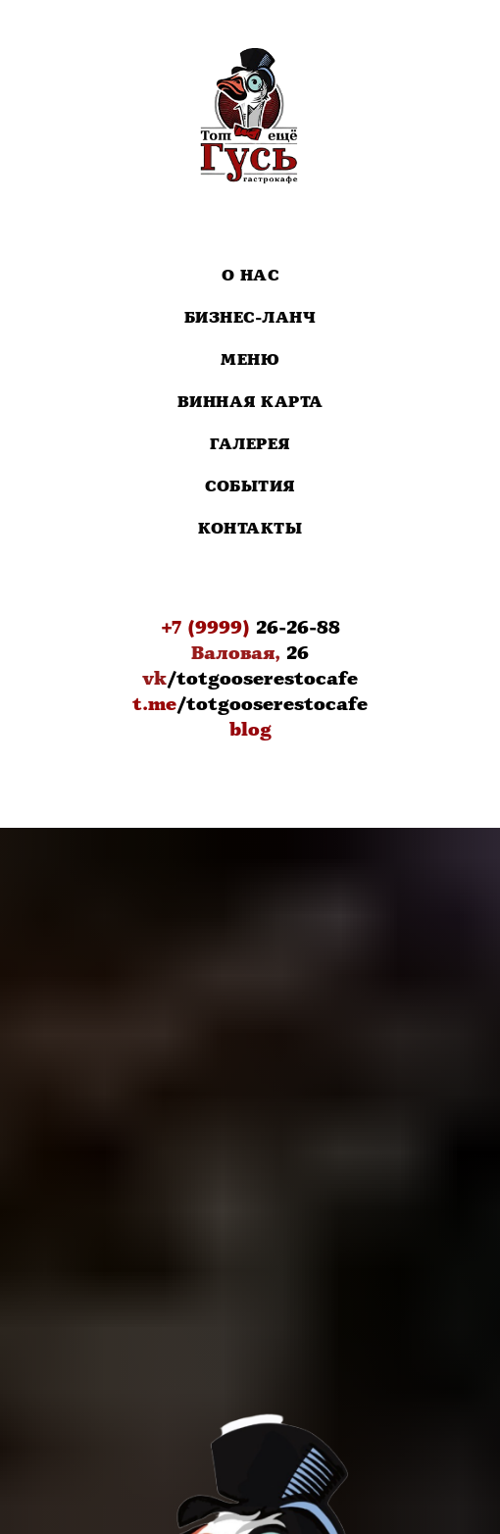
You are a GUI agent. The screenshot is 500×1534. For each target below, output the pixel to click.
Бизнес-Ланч (250, 318)
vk (154, 678)
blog (250, 729)
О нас (250, 276)
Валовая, (235, 653)
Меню (250, 360)
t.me (154, 704)
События (250, 487)
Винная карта (250, 402)
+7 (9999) (205, 627)
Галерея (250, 445)
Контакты (250, 529)
